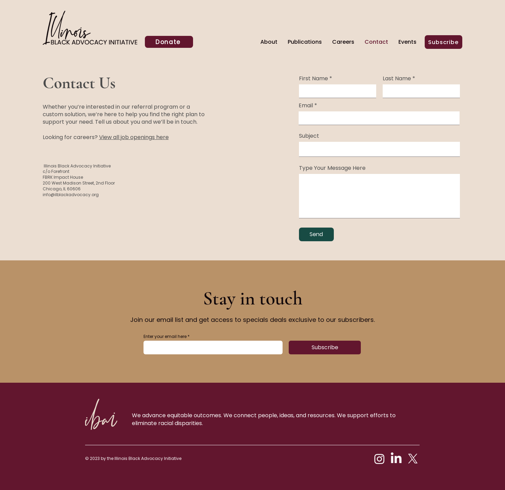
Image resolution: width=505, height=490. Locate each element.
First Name (313, 78)
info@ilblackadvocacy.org (71, 195)
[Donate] (169, 42)
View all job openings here (134, 137)
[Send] (316, 234)
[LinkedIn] (396, 458)
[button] (305, 42)
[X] (413, 458)
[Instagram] (379, 458)
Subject (309, 136)
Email (306, 105)
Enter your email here (165, 337)
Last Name (397, 78)
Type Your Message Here (332, 168)
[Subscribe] (443, 42)
